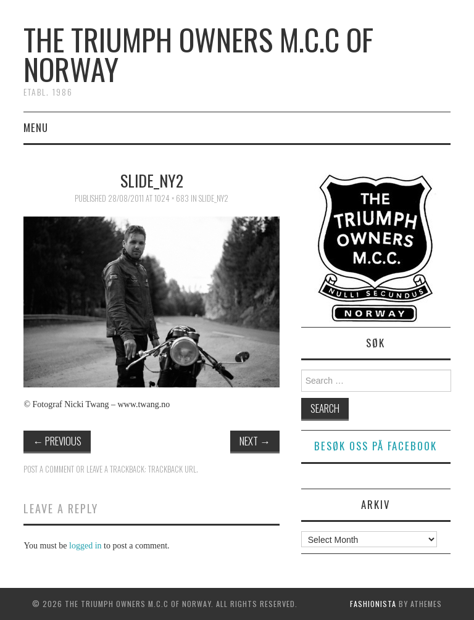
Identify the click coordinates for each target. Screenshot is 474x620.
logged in (85, 545)
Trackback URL (172, 469)
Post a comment (48, 469)
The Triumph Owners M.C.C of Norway (198, 54)
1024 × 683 (171, 198)
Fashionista (373, 604)
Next (254, 440)
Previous (57, 440)
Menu (35, 127)
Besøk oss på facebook (375, 445)
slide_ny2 (213, 198)
